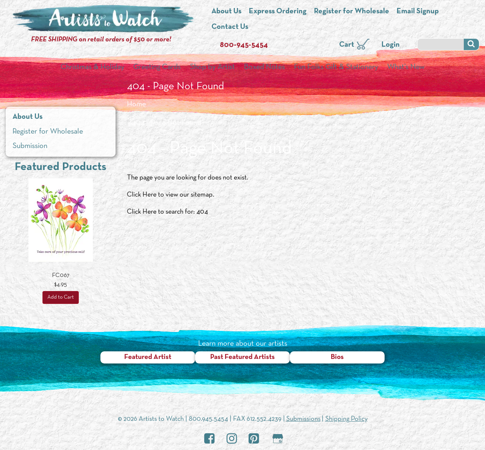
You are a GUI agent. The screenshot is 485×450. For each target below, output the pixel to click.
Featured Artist (147, 357)
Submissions (303, 419)
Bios (337, 357)
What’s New (406, 67)
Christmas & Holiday (92, 67)
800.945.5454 (208, 419)
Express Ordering (278, 11)
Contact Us (229, 27)
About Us (226, 11)
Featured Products (60, 167)
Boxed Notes (264, 67)
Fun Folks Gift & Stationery (336, 67)
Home (136, 104)
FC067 (60, 275)
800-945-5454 (244, 45)
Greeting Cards (157, 67)
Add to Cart (60, 297)
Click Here (141, 195)
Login (391, 44)
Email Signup (418, 11)
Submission (30, 146)
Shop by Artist (212, 67)
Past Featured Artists (242, 357)
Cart (346, 44)
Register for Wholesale (351, 11)
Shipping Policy (346, 419)
